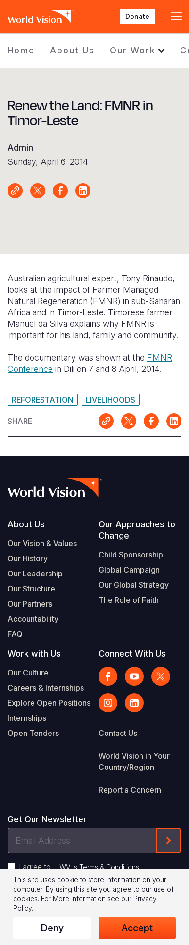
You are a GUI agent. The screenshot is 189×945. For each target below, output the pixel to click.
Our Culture (28, 672)
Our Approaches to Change (137, 529)
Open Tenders (33, 733)
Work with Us (34, 653)
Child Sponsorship (131, 554)
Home (21, 50)
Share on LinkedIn (82, 190)
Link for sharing (15, 190)
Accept (137, 928)
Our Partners (30, 603)
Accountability (33, 619)
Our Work (133, 50)
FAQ (15, 634)
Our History (28, 558)
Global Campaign (129, 569)
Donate (137, 16)
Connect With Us (132, 653)
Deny (52, 928)
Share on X (37, 190)
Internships (27, 718)
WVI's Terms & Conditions (99, 867)
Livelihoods (110, 400)
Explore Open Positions (49, 703)
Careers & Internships (46, 687)
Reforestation (43, 400)
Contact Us (118, 733)
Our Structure (31, 588)
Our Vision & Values (42, 543)
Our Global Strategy (134, 585)
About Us (72, 50)
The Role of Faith (129, 600)
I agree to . (79, 866)
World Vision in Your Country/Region (134, 761)
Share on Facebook (60, 190)
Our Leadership (35, 573)
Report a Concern (130, 789)
